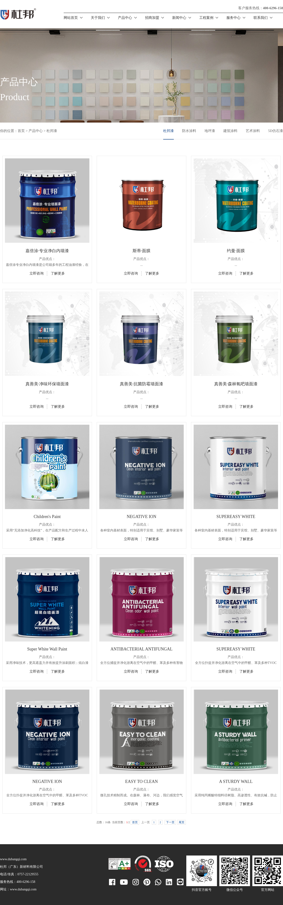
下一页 (170, 822)
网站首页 (71, 18)
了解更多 (58, 273)
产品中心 (125, 18)
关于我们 (98, 18)
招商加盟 (152, 18)
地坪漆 (209, 131)
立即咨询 (36, 273)
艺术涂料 (253, 131)
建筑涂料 (230, 131)
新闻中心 (179, 18)
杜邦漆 (168, 131)
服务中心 (233, 18)
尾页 (181, 822)
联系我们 (261, 18)
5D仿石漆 (275, 131)
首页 (21, 131)
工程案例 (206, 18)
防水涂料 (189, 131)
